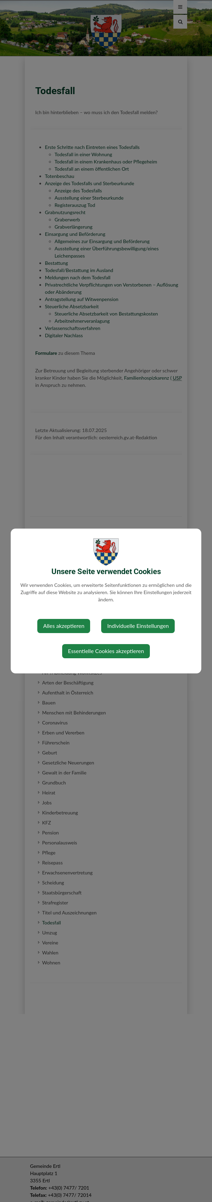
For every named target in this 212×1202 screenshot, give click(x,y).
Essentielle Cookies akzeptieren (106, 651)
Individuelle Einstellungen (138, 625)
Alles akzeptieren (63, 625)
